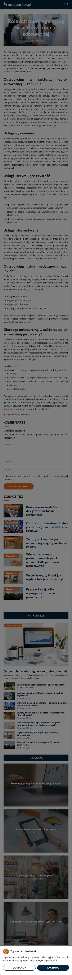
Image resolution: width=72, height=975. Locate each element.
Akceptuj (53, 967)
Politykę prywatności (46, 960)
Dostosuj (19, 967)
